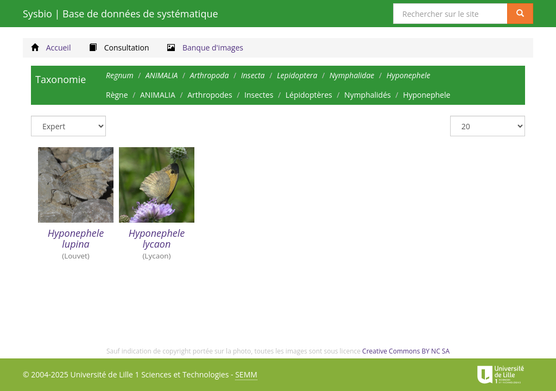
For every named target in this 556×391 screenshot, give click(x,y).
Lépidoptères (309, 95)
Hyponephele (426, 95)
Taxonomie (60, 79)
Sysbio (120, 13)
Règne (117, 95)
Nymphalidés (367, 95)
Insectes (258, 95)
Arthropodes (209, 95)
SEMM (246, 374)
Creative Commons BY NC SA (406, 351)
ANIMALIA (157, 95)
